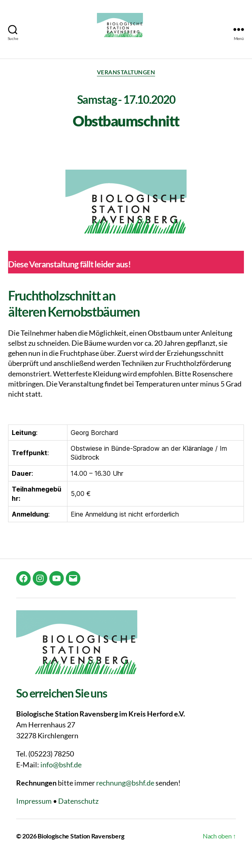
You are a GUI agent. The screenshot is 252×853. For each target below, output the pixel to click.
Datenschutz (78, 800)
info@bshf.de (61, 764)
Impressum (34, 800)
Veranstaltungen (126, 72)
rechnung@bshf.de (125, 782)
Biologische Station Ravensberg (81, 836)
